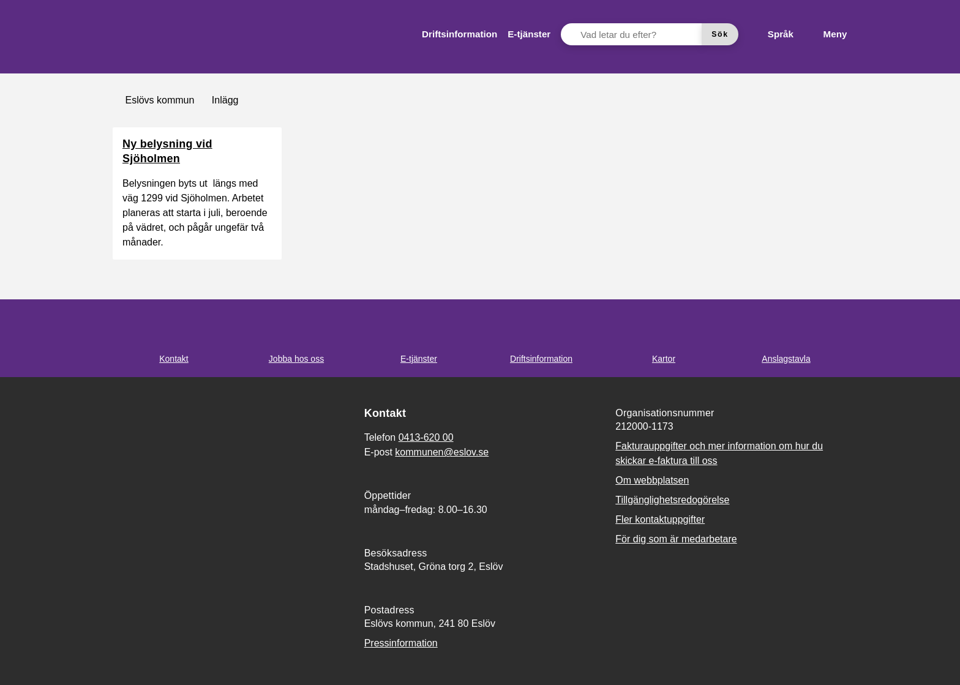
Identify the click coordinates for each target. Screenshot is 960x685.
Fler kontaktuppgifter (660, 519)
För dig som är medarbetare (676, 539)
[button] (24, 660)
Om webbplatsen (652, 480)
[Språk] (770, 34)
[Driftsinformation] (459, 34)
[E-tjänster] (529, 34)
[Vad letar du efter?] (639, 34)
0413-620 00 (426, 437)
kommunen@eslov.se (442, 452)
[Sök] (720, 34)
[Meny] (825, 34)
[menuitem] (459, 34)
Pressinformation (401, 643)
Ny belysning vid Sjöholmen (167, 151)
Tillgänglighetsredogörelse (672, 500)
